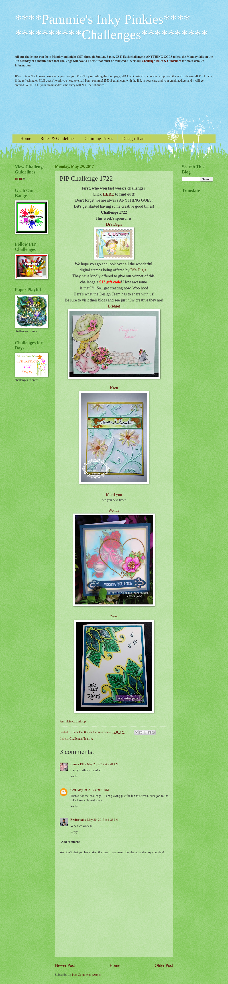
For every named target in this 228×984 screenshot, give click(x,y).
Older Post (164, 965)
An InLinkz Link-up (73, 721)
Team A (88, 738)
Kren (114, 388)
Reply (74, 776)
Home (25, 138)
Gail (73, 790)
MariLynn (114, 494)
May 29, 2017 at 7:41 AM (103, 764)
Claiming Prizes (99, 138)
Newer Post (65, 965)
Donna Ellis (78, 764)
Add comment (70, 842)
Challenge (75, 738)
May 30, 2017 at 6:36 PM (102, 819)
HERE (108, 194)
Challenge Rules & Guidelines (161, 61)
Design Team (134, 138)
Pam (114, 617)
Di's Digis (114, 224)
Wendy (114, 510)
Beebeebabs (78, 819)
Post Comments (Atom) (86, 974)
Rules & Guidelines (57, 138)
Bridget (114, 306)
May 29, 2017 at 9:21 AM (93, 790)
